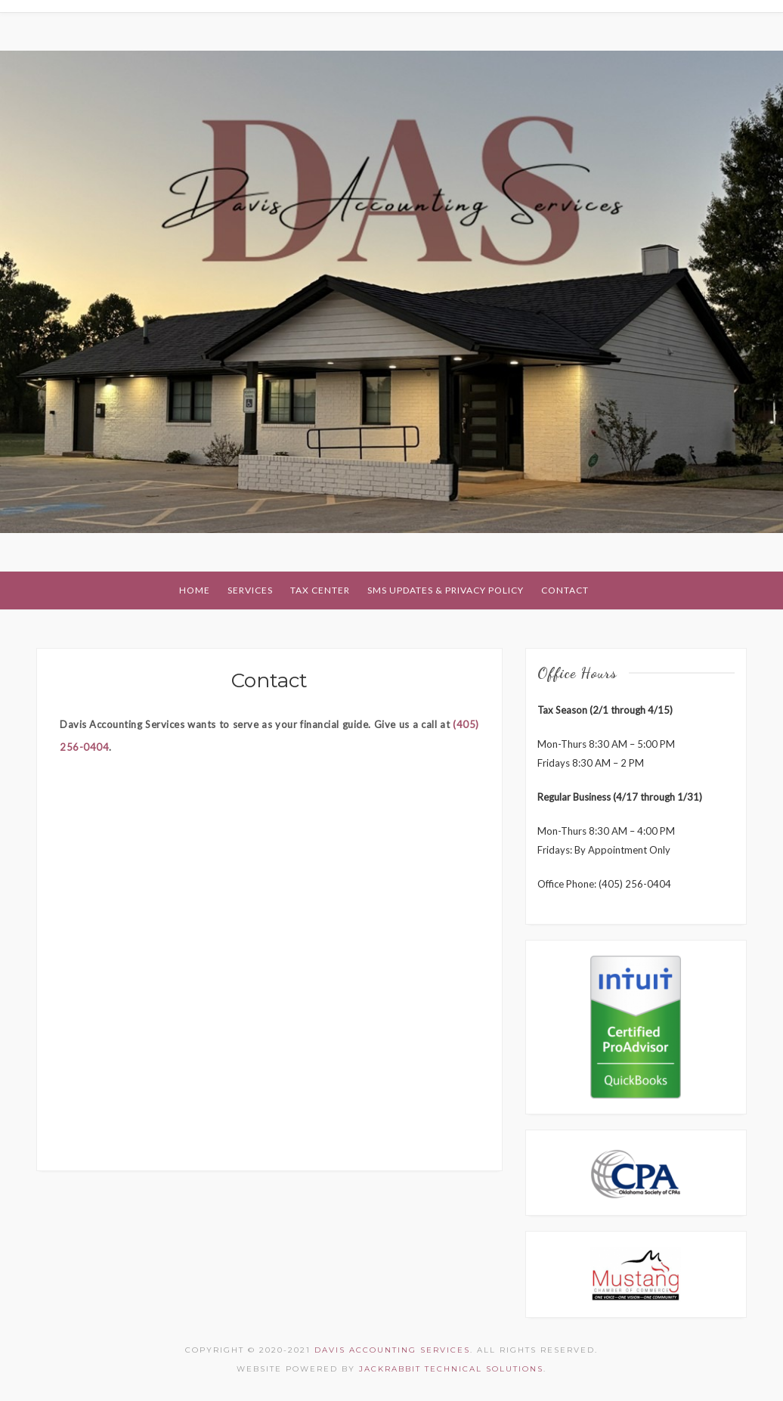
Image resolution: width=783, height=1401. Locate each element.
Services (250, 590)
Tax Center (320, 590)
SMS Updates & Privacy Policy (445, 590)
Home (194, 590)
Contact (565, 590)
